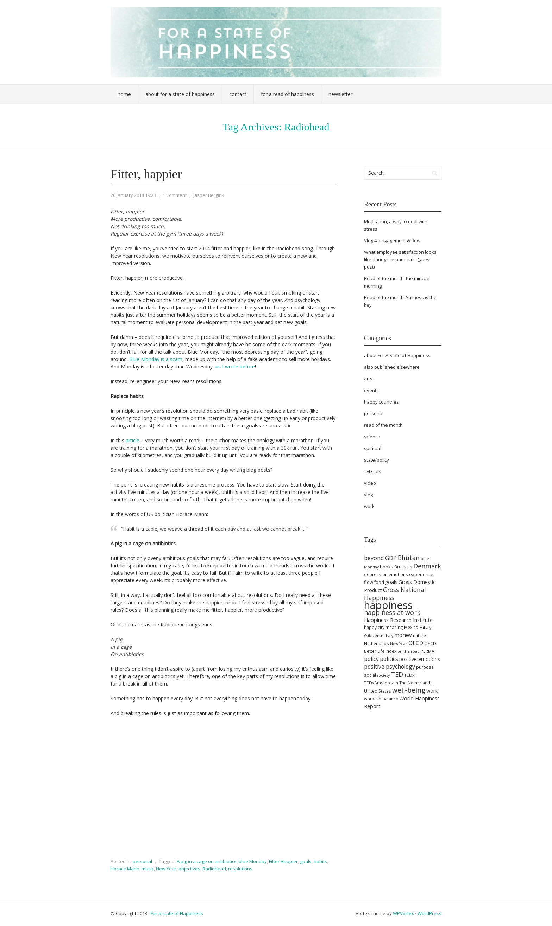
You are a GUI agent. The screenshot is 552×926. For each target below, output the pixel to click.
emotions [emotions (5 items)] (398, 575)
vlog (368, 494)
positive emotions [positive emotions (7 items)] (419, 659)
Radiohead (214, 869)
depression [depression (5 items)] (376, 575)
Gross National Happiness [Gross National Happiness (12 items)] (395, 593)
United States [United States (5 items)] (377, 691)
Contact (237, 94)
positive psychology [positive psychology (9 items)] (389, 666)
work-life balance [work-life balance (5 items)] (381, 699)
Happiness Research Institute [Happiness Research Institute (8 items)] (398, 619)
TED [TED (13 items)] (397, 674)
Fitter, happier (146, 174)
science (372, 436)
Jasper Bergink (208, 195)
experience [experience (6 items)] (421, 574)
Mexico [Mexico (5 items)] (411, 627)
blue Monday (253, 861)
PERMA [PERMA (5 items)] (427, 651)
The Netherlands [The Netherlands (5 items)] (416, 683)
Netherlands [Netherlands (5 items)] (376, 644)
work (369, 506)
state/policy (376, 460)
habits (320, 861)
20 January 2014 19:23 (133, 195)
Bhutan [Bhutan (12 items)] (409, 557)
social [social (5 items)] (370, 675)
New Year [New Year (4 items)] (398, 643)
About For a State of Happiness (180, 94)
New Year (166, 869)
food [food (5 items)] (379, 582)
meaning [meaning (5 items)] (394, 627)
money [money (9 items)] (403, 635)
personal (142, 861)
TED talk (372, 471)
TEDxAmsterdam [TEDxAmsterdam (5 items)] (381, 683)
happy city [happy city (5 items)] (374, 627)
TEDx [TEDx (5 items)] (409, 675)
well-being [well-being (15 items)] (408, 690)
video (370, 483)
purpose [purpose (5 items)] (425, 667)
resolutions (240, 869)
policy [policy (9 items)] (371, 659)
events (371, 390)
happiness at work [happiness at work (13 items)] (392, 612)
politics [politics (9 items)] (389, 659)
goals (306, 861)
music (148, 869)
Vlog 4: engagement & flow (392, 240)
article (132, 440)
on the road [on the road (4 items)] (408, 651)
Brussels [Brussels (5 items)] (403, 567)
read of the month (383, 425)
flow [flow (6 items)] (368, 582)
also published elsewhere (392, 367)
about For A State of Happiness (397, 355)
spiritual (372, 448)
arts (368, 378)
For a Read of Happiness (287, 94)
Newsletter (340, 94)
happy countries (381, 402)
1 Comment (175, 195)
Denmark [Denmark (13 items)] (427, 566)
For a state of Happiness (177, 913)
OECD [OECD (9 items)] (415, 643)
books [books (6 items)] (386, 567)
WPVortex (403, 913)
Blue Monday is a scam (155, 359)
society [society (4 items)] (383, 675)
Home (124, 94)
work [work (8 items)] (432, 690)
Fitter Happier (283, 861)
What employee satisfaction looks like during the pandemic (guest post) (400, 259)
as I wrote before (235, 366)
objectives (189, 869)
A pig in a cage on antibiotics (207, 861)
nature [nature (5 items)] (419, 635)
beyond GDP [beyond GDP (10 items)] (380, 558)
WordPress (429, 913)
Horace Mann (125, 869)
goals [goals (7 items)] (391, 582)
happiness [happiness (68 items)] (388, 605)
